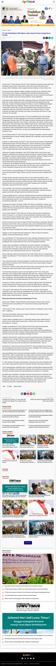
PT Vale (9, 386)
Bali (4, 386)
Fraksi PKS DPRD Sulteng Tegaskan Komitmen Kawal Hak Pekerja (20, 595)
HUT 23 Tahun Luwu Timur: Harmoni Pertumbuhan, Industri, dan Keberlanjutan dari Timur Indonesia (10, 446)
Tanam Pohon (17, 386)
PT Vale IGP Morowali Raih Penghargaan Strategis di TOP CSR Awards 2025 (41, 416)
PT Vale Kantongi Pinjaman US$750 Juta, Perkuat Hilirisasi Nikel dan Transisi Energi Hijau (26, 589)
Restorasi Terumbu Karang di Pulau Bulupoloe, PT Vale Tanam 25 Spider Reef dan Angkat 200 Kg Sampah (14, 411)
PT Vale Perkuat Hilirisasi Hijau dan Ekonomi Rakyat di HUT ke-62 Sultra (45, 461)
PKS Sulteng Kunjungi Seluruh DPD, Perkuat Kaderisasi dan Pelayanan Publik (27, 446)
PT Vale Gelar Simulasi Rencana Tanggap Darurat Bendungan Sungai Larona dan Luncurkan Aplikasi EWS (41, 411)
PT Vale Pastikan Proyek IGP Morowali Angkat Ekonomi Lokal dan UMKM (13, 421)
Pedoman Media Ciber (34, 663)
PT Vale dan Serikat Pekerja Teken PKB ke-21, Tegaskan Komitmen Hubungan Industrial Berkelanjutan (39, 426)
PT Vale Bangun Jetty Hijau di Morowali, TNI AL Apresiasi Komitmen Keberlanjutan (13, 426)
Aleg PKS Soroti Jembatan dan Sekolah (9, 461)
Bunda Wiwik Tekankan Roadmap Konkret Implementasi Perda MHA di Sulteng (23, 586)
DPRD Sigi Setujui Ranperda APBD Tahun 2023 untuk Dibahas (41, 399)
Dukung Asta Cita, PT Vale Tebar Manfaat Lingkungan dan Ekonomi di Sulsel (38, 421)
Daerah (3, 38)
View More (28, 542)
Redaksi (26, 663)
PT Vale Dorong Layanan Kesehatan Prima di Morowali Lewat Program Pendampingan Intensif (27, 461)
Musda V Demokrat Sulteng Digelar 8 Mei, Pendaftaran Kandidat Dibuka (22, 598)
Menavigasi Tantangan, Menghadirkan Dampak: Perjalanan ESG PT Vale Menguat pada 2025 (45, 446)
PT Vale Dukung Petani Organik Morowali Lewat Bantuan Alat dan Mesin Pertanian (13, 416)
